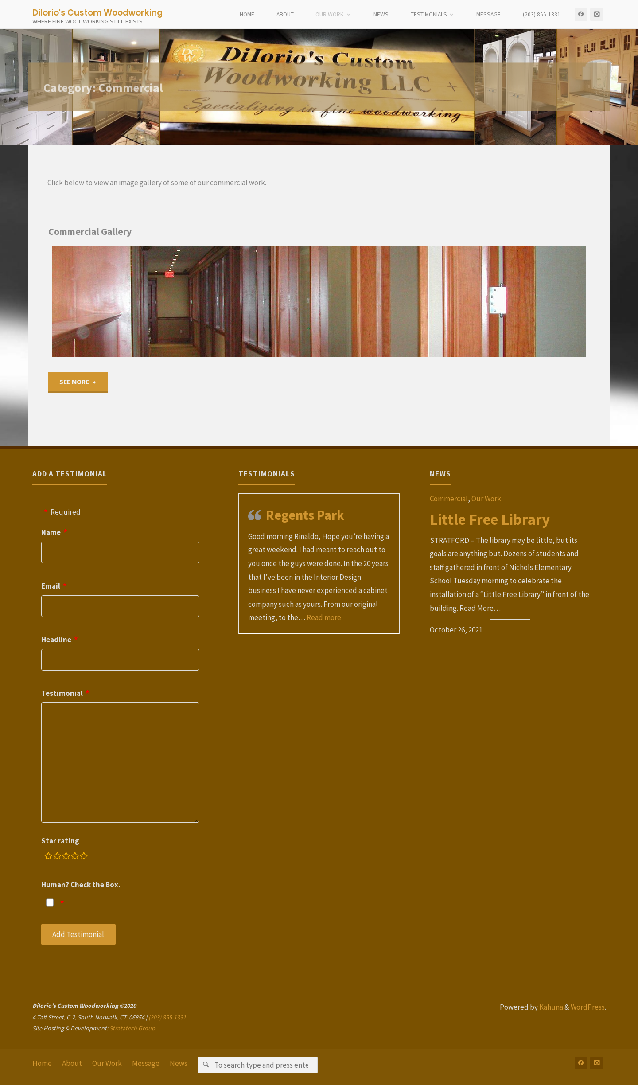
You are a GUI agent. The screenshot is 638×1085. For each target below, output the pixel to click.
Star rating (60, 841)
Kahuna (550, 1007)
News (178, 1063)
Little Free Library (490, 519)
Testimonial (62, 693)
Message (146, 1063)
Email (50, 586)
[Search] (206, 1065)
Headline (56, 639)
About (72, 1063)
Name (51, 532)
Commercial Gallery (90, 232)
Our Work (486, 498)
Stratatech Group (132, 1028)
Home (42, 1063)
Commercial (449, 498)
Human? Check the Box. (81, 885)
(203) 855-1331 (167, 1017)
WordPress (588, 1007)
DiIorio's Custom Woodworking (97, 12)
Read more (324, 617)
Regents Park (305, 515)
